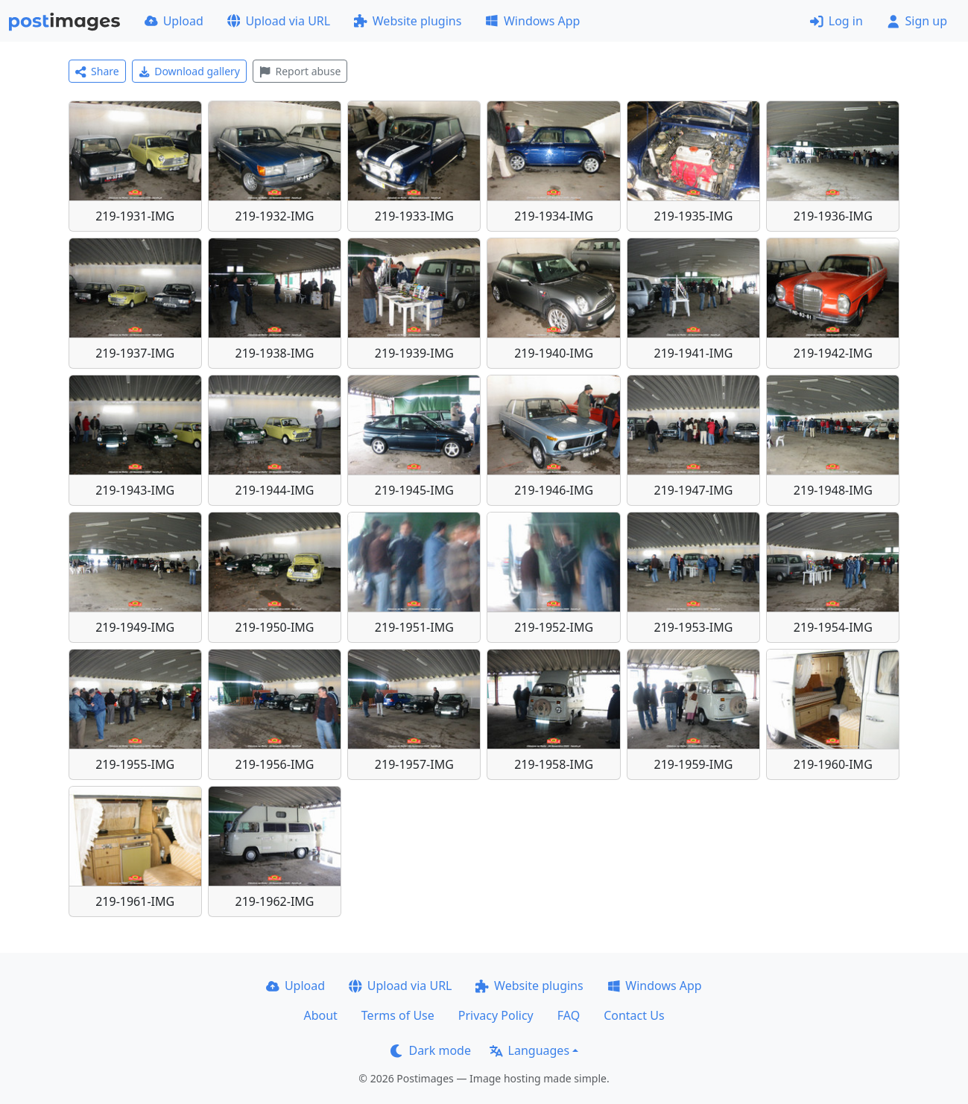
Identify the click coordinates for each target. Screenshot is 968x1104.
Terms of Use (397, 1015)
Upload (174, 21)
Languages (529, 1050)
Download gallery (189, 71)
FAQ (568, 1015)
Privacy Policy (496, 1015)
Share (97, 71)
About (320, 1015)
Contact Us (634, 1015)
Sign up (917, 21)
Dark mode (430, 1050)
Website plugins (407, 21)
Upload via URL (278, 21)
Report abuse (300, 71)
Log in (836, 21)
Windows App (532, 21)
